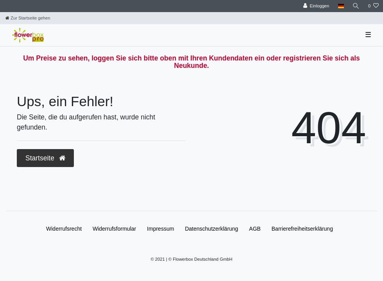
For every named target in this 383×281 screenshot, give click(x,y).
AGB (255, 229)
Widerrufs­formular (114, 229)
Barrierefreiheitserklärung (302, 229)
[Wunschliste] (373, 6)
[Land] (340, 6)
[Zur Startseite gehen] (27, 18)
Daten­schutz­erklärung (211, 229)
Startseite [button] (45, 158)
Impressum (160, 229)
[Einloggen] (316, 6)
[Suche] (356, 6)
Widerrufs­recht (64, 229)
